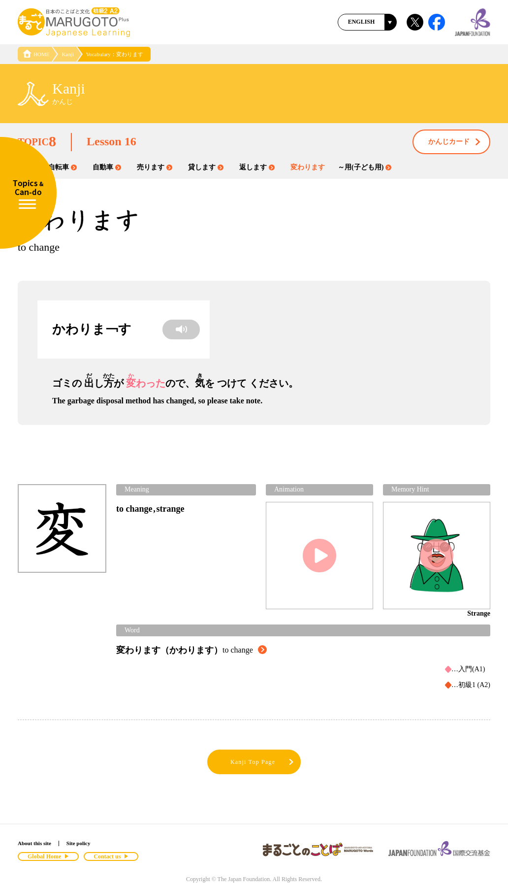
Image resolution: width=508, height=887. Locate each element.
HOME (36, 54)
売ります (154, 167)
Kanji (67, 54)
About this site (34, 843)
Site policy (78, 843)
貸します (205, 167)
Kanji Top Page (262, 762)
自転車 (62, 167)
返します (257, 167)
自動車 (107, 167)
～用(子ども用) (364, 167)
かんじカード (454, 142)
